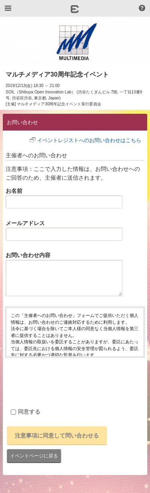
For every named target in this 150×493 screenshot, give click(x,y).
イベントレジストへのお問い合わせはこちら (89, 140)
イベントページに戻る (34, 456)
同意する (25, 411)
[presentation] (65, 381)
